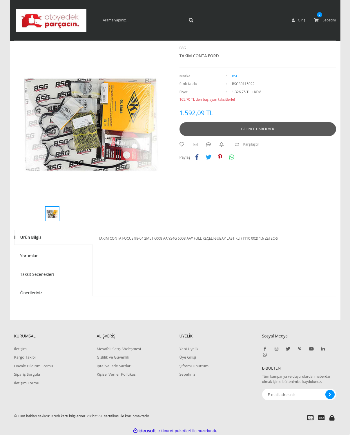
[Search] (147, 20)
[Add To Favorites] (183, 144)
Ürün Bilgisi (31, 237)
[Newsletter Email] (299, 394)
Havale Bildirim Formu (33, 365)
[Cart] (325, 20)
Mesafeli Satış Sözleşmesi (119, 348)
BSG (182, 47)
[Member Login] (298, 20)
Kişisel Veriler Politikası (116, 374)
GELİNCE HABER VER (257, 128)
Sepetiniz (187, 374)
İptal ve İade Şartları (114, 365)
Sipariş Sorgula (27, 374)
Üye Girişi (187, 357)
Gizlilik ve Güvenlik (113, 357)
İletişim (20, 348)
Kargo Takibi (25, 357)
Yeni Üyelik (188, 348)
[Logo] (51, 20)
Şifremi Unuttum (193, 365)
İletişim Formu (26, 383)
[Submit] (330, 394)
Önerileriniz (31, 292)
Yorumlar (29, 255)
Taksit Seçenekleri (37, 274)
